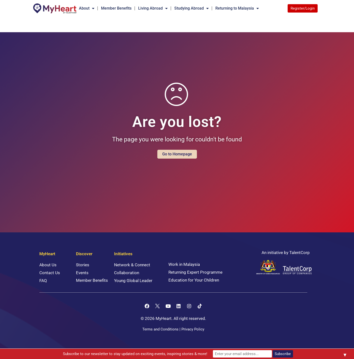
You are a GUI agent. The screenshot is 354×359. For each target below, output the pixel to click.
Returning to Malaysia (237, 8)
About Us (48, 264)
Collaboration (126, 272)
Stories (82, 264)
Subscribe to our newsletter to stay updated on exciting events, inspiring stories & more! (135, 354)
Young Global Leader (133, 280)
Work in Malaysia (184, 264)
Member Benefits (116, 8)
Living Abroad (153, 8)
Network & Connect (132, 264)
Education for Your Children (193, 280)
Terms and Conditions (160, 329)
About (86, 8)
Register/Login (303, 8)
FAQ (43, 280)
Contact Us (49, 272)
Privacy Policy (192, 329)
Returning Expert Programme (195, 272)
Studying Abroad (191, 8)
